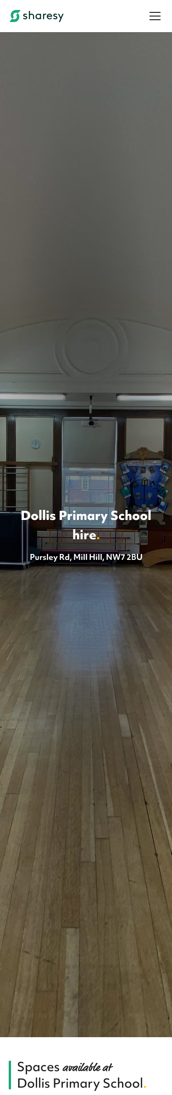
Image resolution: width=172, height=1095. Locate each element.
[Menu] (155, 16)
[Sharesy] (36, 16)
